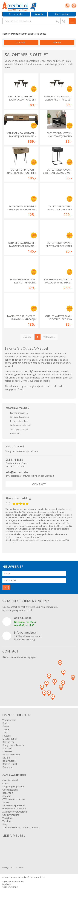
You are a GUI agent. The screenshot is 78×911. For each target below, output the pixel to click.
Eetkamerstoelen (11, 754)
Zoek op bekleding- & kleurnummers (21, 827)
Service (6, 802)
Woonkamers (9, 719)
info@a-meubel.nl (17, 472)
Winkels (39, 14)
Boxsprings (8, 741)
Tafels (5, 732)
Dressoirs (7, 751)
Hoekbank (7, 748)
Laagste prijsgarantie (13, 786)
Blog (4, 824)
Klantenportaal (62, 14)
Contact (39, 484)
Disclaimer (7, 884)
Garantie (6, 795)
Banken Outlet (9, 763)
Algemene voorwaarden (14, 811)
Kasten (5, 726)
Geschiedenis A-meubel (14, 808)
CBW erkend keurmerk (13, 799)
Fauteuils (7, 735)
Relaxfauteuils (9, 760)
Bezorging (7, 792)
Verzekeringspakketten (13, 805)
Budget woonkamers (13, 745)
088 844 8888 (14, 459)
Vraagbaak (7, 817)
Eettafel (6, 757)
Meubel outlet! (18, 33)
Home (5, 33)
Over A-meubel (16, 14)
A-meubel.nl (39, 877)
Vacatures (7, 821)
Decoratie (7, 767)
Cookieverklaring (10, 814)
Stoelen (6, 729)
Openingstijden (10, 789)
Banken (6, 723)
